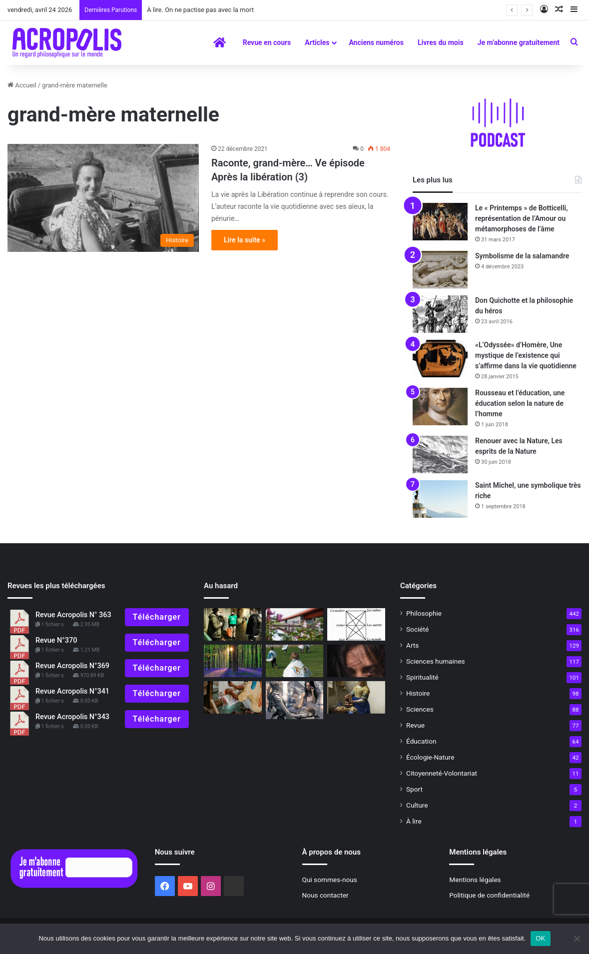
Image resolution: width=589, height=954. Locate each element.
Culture (417, 805)
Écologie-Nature (430, 757)
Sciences (420, 709)
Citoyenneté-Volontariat (441, 773)
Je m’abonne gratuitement (519, 42)
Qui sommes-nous (329, 880)
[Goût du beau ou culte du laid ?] (295, 624)
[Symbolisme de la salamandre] (440, 269)
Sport (414, 789)
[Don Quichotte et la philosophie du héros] (440, 314)
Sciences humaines (435, 661)
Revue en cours (267, 42)
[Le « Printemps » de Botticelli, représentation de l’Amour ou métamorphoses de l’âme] (440, 221)
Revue (415, 725)
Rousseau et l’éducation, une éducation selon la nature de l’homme (520, 403)
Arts (412, 645)
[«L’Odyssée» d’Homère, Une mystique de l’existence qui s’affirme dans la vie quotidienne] (440, 358)
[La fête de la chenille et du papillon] (295, 661)
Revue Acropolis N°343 (72, 717)
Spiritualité (422, 677)
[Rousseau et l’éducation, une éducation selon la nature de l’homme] (440, 406)
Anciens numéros (376, 42)
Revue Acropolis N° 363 (73, 615)
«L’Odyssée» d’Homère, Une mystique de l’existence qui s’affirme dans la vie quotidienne (526, 355)
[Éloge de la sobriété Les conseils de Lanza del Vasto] (233, 697)
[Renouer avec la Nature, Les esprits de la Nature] (440, 454)
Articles (317, 42)
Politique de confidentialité (489, 895)
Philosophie (424, 613)
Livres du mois (441, 42)
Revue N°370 (56, 640)
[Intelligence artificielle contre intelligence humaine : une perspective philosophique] (295, 700)
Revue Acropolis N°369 (72, 666)
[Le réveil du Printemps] (233, 661)
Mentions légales (475, 880)
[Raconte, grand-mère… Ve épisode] (103, 198)
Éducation (421, 741)
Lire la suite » (244, 240)
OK (540, 938)
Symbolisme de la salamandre (522, 256)
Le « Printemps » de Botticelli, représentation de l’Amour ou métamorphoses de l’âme (521, 218)
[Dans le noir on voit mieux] (356, 661)
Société (417, 629)
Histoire (418, 693)
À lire (414, 821)
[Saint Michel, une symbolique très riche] (440, 499)
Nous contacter (325, 895)
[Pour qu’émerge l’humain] (356, 624)
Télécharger (157, 617)
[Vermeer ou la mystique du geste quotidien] (356, 697)
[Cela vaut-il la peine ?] (233, 624)
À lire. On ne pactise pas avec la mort (200, 9)
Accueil (21, 85)
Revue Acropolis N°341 (72, 691)
